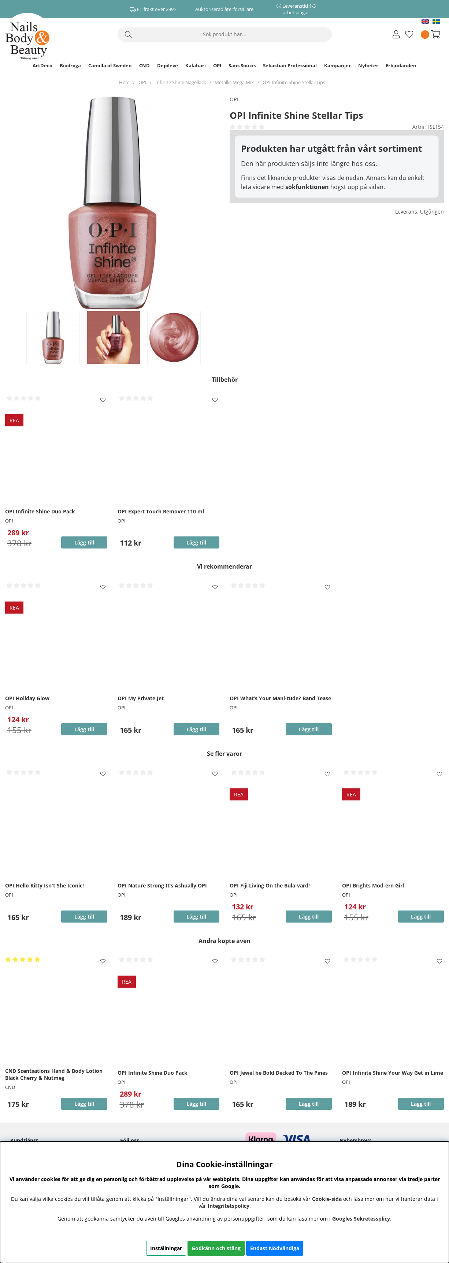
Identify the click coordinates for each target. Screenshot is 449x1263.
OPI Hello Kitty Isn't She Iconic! (44, 885)
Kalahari (195, 65)
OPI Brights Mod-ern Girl (373, 885)
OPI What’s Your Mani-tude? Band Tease (280, 698)
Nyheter (368, 65)
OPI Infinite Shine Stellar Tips (294, 82)
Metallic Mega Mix (234, 82)
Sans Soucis (242, 65)
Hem (124, 82)
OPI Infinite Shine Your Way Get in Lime (392, 1072)
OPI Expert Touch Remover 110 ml (161, 511)
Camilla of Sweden (110, 65)
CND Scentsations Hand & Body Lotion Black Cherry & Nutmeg (54, 1074)
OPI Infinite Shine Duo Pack (40, 511)
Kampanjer (337, 65)
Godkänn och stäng (216, 1248)
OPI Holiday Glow (27, 698)
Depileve (167, 65)
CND (144, 65)
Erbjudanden (401, 65)
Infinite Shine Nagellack (180, 82)
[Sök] (225, 34)
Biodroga (70, 65)
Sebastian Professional (290, 65)
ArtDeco (42, 65)
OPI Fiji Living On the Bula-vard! (270, 885)
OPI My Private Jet (141, 698)
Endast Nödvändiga (274, 1248)
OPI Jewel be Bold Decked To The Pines (279, 1072)
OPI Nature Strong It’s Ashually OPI (162, 885)
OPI (217, 65)
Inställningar (166, 1248)
